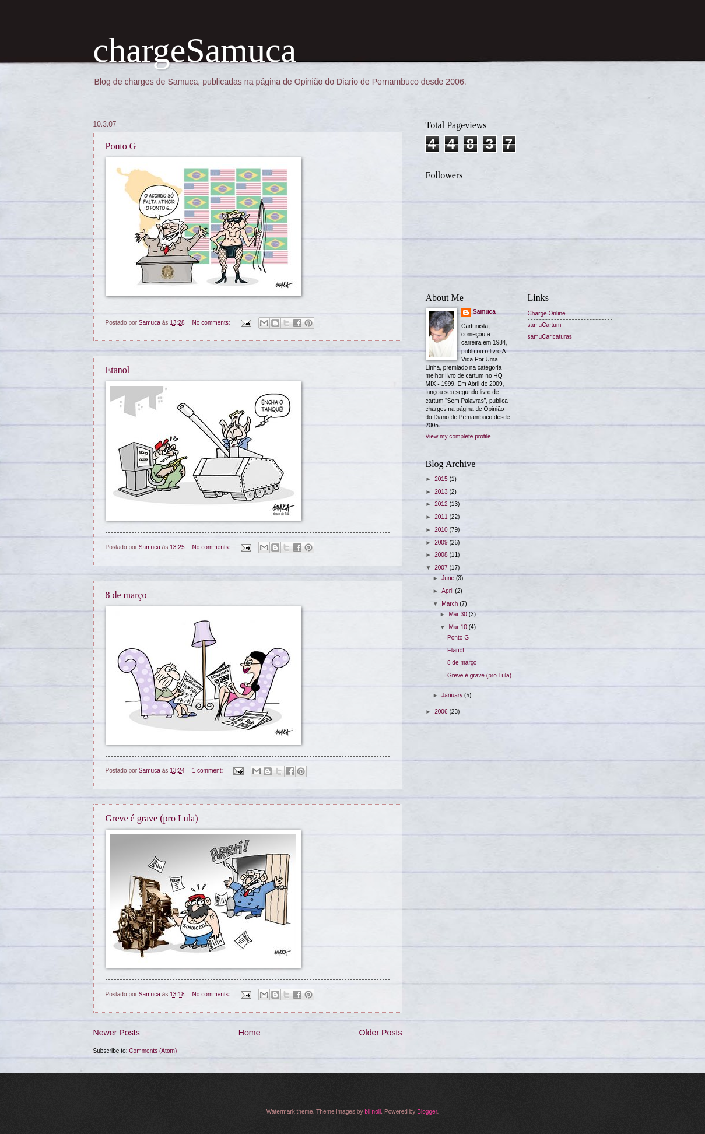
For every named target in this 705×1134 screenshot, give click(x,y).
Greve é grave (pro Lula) (152, 818)
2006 (441, 711)
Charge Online (547, 313)
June (448, 578)
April (448, 591)
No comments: (212, 323)
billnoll (372, 1111)
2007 (441, 567)
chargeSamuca (195, 50)
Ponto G (121, 146)
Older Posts (380, 1032)
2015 (441, 479)
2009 (441, 542)
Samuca (484, 311)
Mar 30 (458, 614)
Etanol (118, 370)
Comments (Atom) (153, 1051)
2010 (441, 529)
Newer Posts (116, 1032)
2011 (441, 517)
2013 (441, 492)
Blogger (427, 1111)
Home (249, 1032)
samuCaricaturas (550, 336)
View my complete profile (458, 436)
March (450, 604)
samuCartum (545, 325)
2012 (441, 504)
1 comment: (208, 770)
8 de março (126, 595)
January (452, 695)
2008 (441, 555)
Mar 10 (458, 627)
